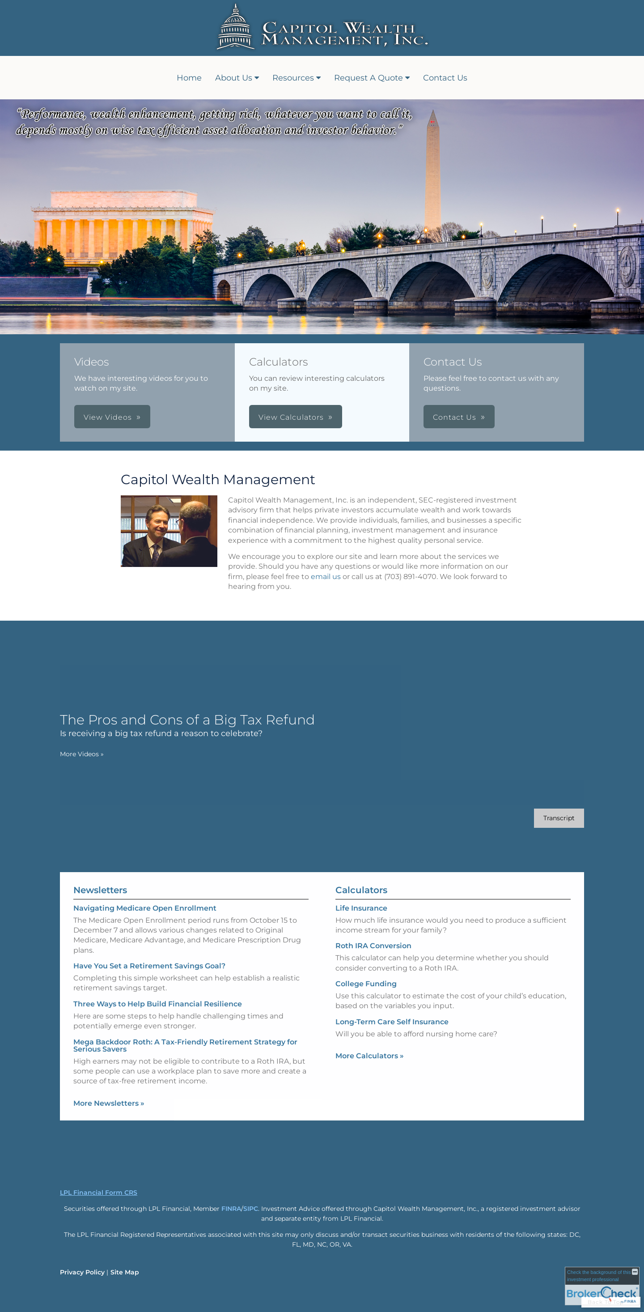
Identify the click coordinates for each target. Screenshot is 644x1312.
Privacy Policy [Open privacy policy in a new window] (82, 1272)
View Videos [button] (108, 417)
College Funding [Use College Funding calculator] (366, 1005)
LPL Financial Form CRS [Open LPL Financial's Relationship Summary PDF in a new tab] (98, 1192)
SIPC (250, 1209)
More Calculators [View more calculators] (369, 1077)
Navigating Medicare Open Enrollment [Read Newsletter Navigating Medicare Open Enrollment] (144, 886)
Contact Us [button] (454, 417)
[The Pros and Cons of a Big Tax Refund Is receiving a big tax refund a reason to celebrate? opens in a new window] (165, 725)
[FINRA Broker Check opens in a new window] (602, 1286)
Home (189, 78)
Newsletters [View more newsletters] (100, 868)
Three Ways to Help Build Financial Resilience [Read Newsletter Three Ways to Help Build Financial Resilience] (157, 982)
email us (326, 576)
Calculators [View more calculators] (361, 911)
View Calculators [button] (291, 417)
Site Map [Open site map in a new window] (124, 1272)
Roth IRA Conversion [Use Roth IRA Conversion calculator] (373, 967)
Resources (293, 78)
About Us (233, 78)
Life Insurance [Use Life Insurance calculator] (361, 929)
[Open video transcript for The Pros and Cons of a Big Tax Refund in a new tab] (537, 818)
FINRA (231, 1209)
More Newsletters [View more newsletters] (108, 1081)
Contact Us (445, 78)
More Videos (60, 754)
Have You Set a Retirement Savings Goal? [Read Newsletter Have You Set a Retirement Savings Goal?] (149, 944)
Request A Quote (368, 78)
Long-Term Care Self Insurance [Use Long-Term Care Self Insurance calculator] (392, 1043)
